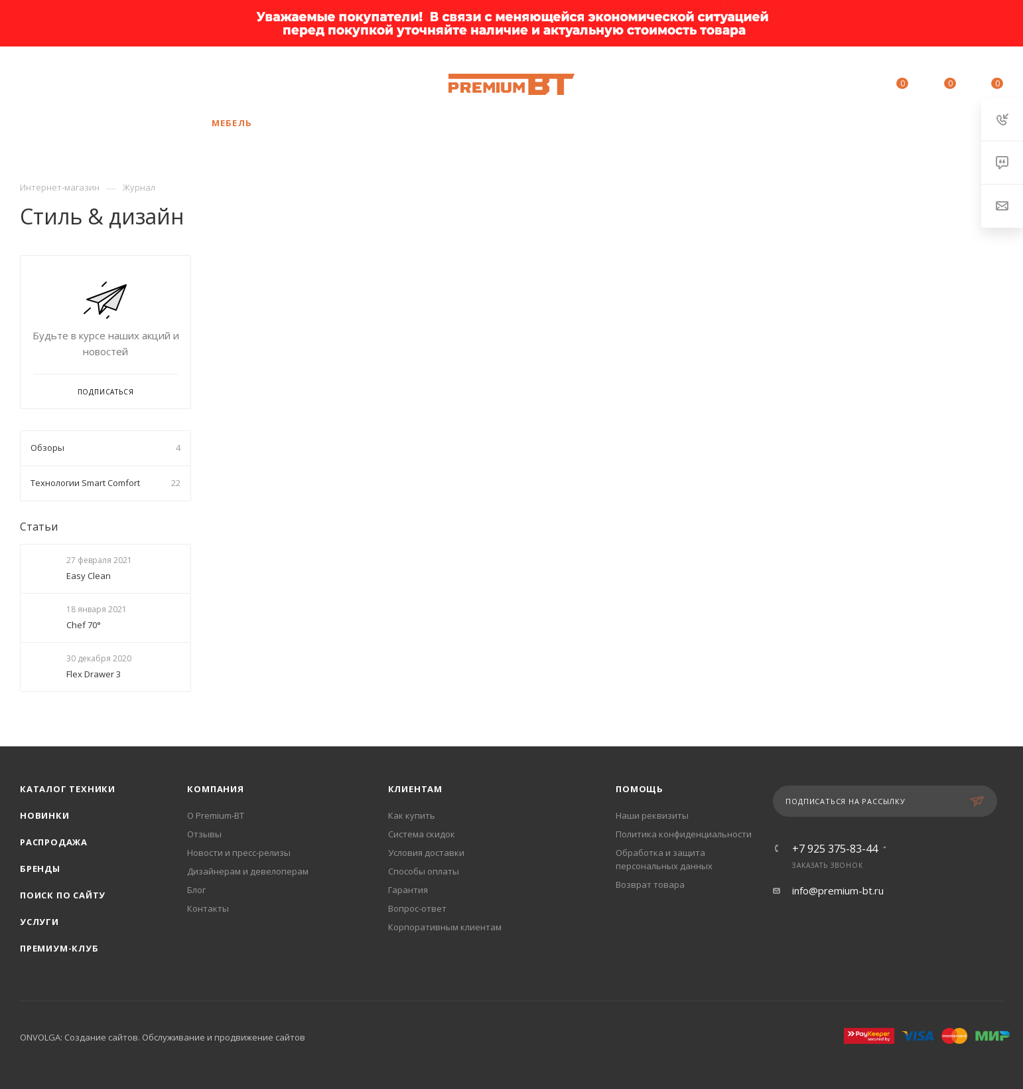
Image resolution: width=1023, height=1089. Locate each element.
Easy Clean (88, 576)
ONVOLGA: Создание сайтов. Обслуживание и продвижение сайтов (162, 1037)
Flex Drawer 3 (93, 675)
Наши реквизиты (652, 815)
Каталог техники (67, 789)
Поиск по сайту (62, 895)
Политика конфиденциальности (684, 834)
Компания (215, 789)
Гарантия (408, 890)
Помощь (639, 789)
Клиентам (415, 789)
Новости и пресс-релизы (239, 853)
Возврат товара (650, 884)
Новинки (45, 815)
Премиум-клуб (59, 948)
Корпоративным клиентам (445, 927)
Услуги (39, 922)
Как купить (411, 815)
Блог (196, 890)
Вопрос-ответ (417, 908)
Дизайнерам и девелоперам (247, 871)
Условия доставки (426, 853)
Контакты (208, 908)
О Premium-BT (215, 815)
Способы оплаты (423, 871)
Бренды (40, 869)
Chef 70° (83, 625)
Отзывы (204, 834)
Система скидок (421, 834)
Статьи (39, 526)
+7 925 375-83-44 (146, 84)
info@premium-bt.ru (838, 890)
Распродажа (54, 842)
